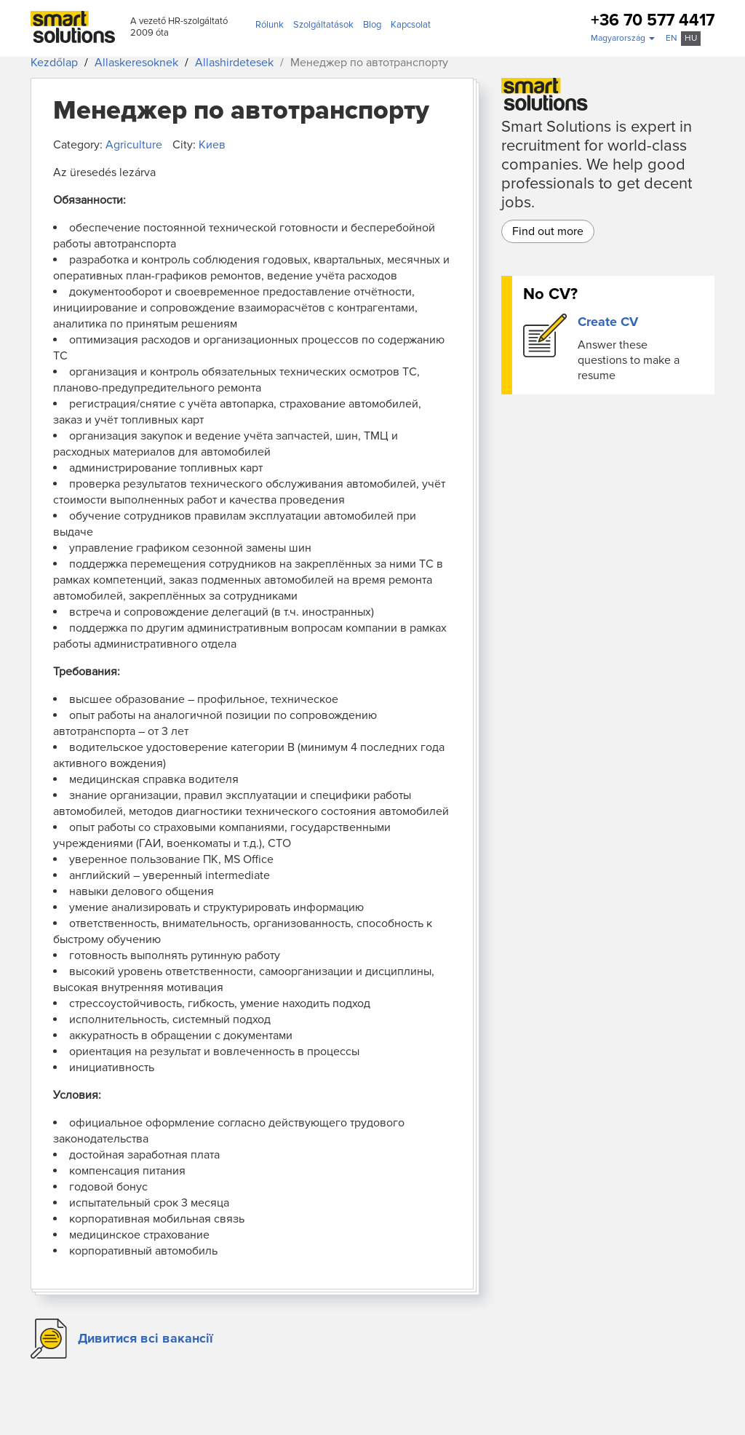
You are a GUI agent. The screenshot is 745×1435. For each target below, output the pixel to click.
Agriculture (133, 145)
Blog (372, 25)
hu (691, 38)
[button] (623, 38)
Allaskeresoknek (136, 62)
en (671, 38)
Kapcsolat (411, 25)
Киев (212, 145)
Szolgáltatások (323, 25)
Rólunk (269, 25)
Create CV (608, 322)
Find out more (547, 231)
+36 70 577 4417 (652, 20)
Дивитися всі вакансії (145, 1338)
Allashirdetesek (234, 62)
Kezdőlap (54, 62)
